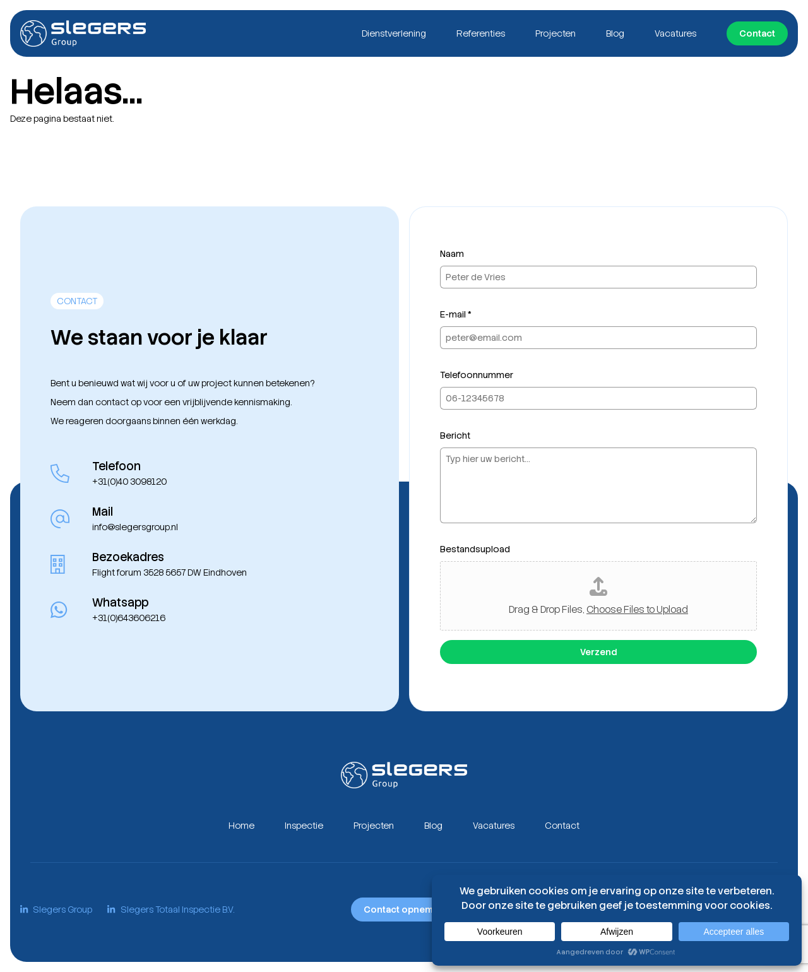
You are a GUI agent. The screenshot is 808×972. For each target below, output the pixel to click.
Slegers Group (56, 909)
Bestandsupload (475, 549)
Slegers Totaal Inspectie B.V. (170, 909)
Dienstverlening (394, 33)
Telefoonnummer (476, 375)
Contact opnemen (404, 909)
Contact (757, 33)
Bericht (455, 435)
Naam (452, 253)
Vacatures (675, 33)
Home (241, 825)
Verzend (598, 652)
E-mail (456, 314)
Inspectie (304, 825)
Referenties (480, 33)
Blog (615, 33)
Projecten (555, 33)
